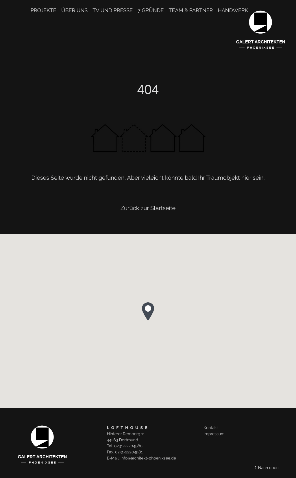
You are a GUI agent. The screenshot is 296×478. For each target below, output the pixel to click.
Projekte (43, 10)
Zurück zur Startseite (148, 208)
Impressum (214, 434)
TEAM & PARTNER (191, 10)
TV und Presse (112, 10)
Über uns (74, 10)
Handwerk (233, 10)
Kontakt (211, 428)
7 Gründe (151, 10)
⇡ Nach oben (266, 468)
